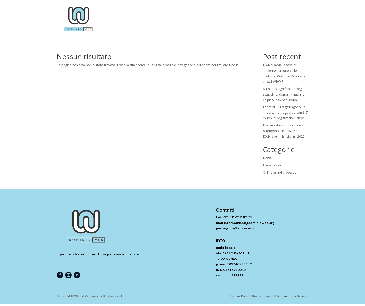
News (267, 158)
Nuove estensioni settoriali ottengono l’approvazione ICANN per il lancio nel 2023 (284, 131)
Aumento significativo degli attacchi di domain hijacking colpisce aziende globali (283, 94)
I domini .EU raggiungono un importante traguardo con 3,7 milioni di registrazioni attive (285, 112)
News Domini (273, 165)
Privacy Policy (240, 296)
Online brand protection (280, 172)
